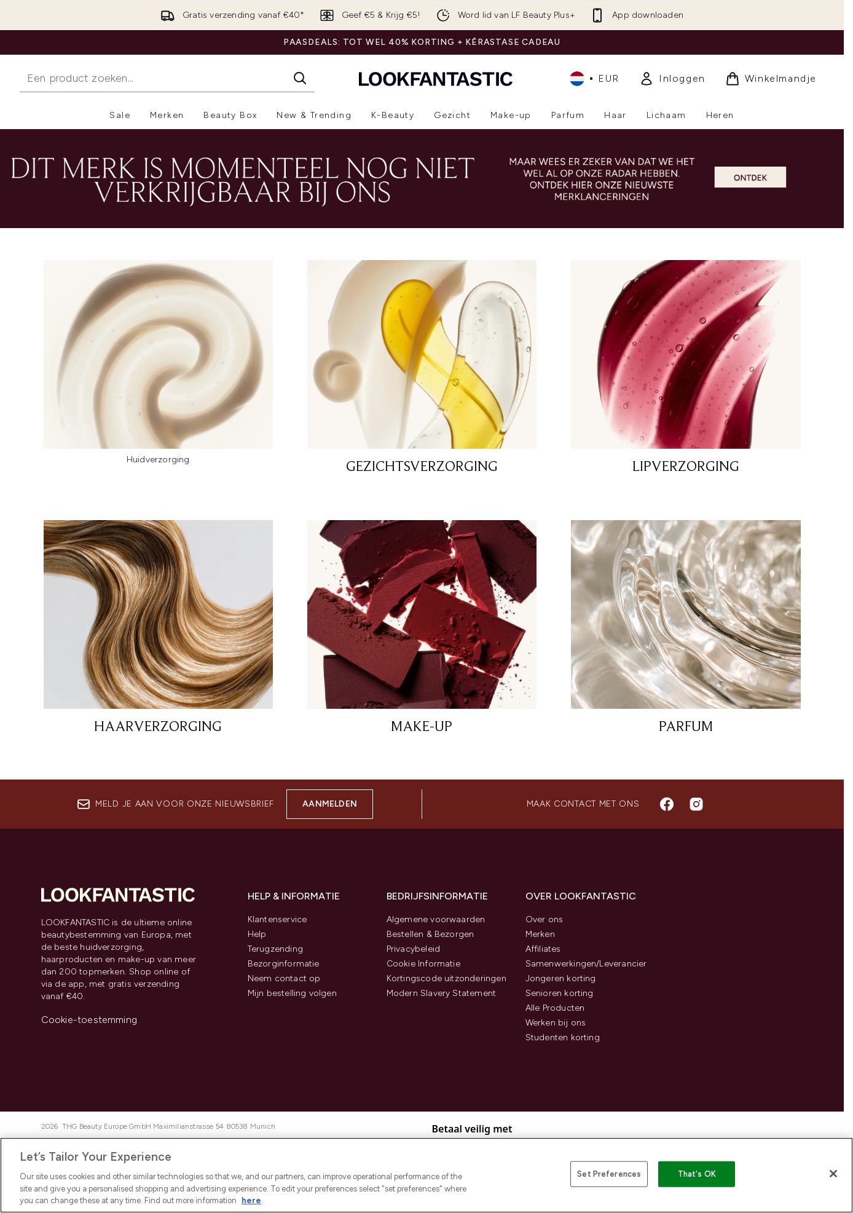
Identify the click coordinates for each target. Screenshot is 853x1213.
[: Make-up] (422, 633)
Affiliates (543, 949)
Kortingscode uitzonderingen (446, 978)
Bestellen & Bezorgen (430, 934)
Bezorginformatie (284, 963)
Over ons (544, 919)
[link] (672, 78)
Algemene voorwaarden (436, 919)
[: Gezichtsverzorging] (422, 373)
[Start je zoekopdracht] (167, 78)
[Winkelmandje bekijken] (771, 78)
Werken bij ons (555, 1022)
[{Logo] (436, 78)
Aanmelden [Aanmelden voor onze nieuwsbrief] (329, 804)
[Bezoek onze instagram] (696, 804)
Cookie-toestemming (89, 1019)
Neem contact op (284, 978)
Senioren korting (559, 993)
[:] (158, 373)
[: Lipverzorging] (685, 373)
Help (257, 934)
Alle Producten (555, 1008)
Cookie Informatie (423, 963)
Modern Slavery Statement (442, 993)
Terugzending (275, 949)
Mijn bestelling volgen (292, 993)
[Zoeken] (300, 78)
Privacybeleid (414, 949)
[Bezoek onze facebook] (667, 804)
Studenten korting (562, 1037)
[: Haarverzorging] (158, 633)
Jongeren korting (560, 978)
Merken (540, 934)
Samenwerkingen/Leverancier (586, 963)
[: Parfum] (685, 633)
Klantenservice (277, 919)
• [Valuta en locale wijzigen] (594, 78)
